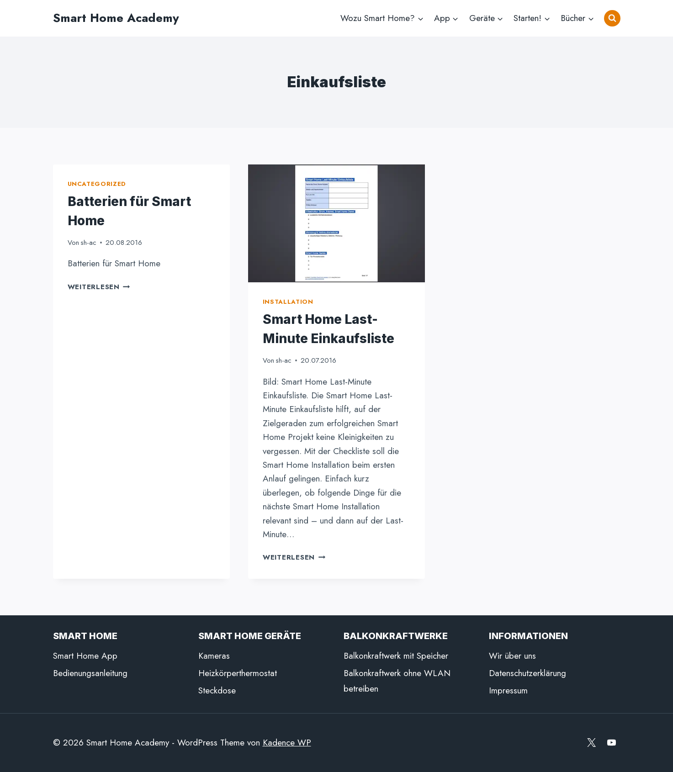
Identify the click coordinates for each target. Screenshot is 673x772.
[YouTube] (611, 742)
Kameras (214, 656)
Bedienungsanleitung (90, 673)
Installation (288, 301)
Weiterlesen (99, 287)
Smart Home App (85, 656)
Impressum (508, 690)
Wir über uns (512, 656)
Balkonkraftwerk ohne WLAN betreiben (397, 681)
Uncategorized (97, 184)
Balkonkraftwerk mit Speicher (396, 656)
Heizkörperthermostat (237, 673)
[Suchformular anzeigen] (612, 18)
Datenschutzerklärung (527, 673)
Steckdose (217, 690)
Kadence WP (287, 742)
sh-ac (88, 243)
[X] (591, 742)
